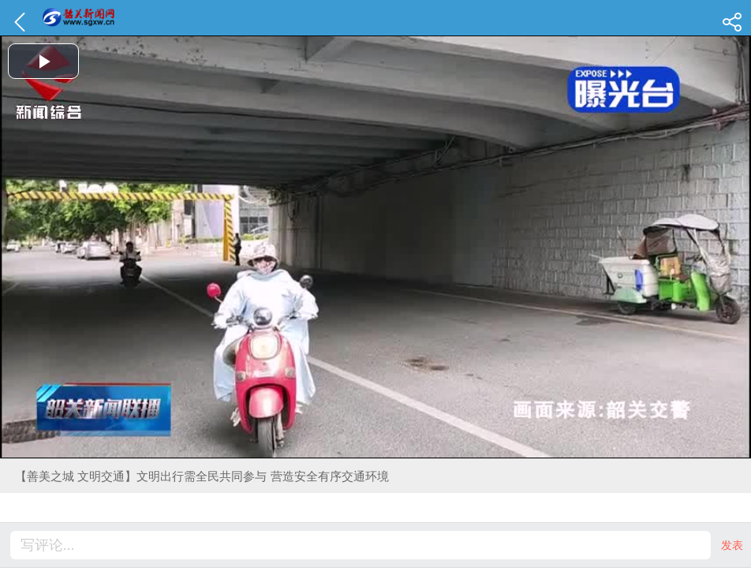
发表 (732, 545)
